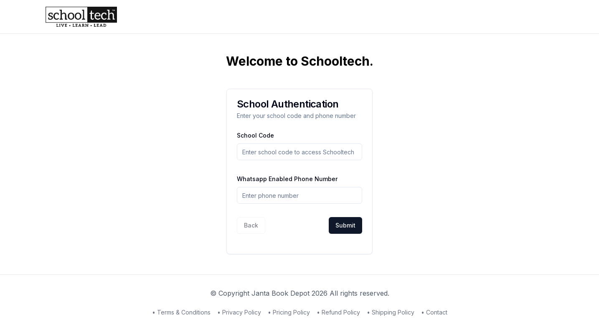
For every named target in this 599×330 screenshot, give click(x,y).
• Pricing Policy (289, 312)
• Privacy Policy (239, 312)
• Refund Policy (338, 312)
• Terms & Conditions (181, 312)
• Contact (434, 312)
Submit (345, 225)
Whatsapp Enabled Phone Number (287, 178)
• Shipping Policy (390, 312)
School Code (255, 135)
